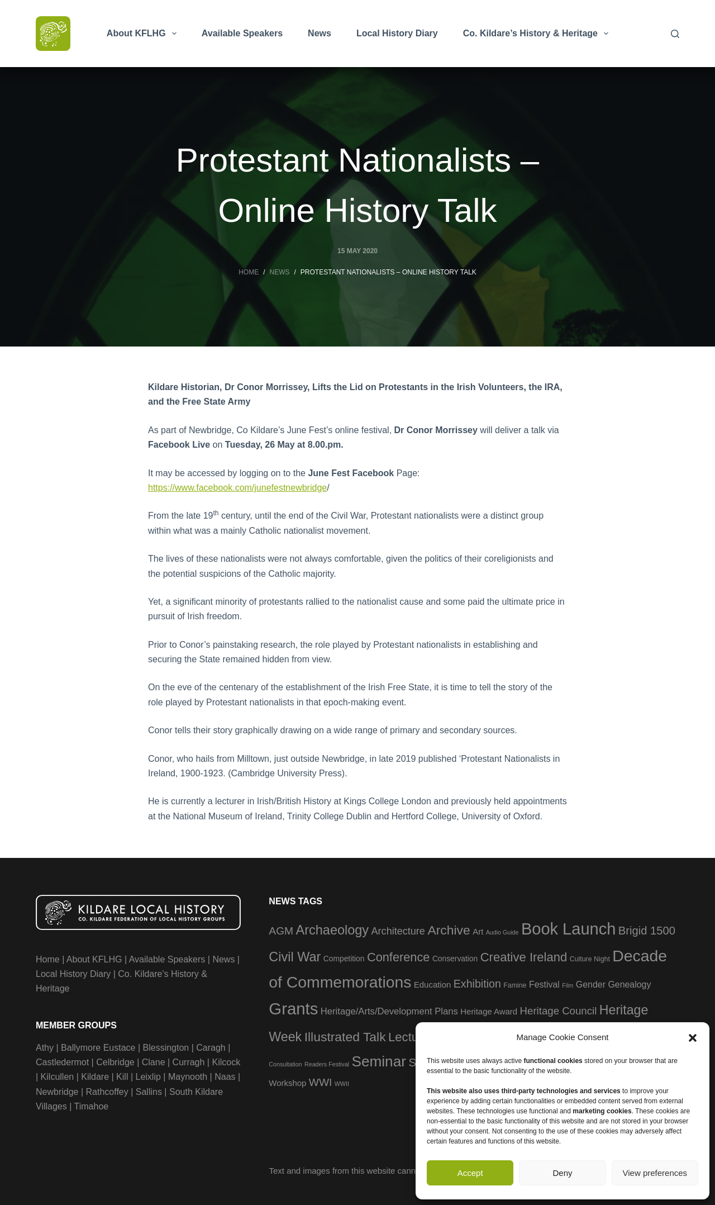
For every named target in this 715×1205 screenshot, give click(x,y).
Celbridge (115, 1062)
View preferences (655, 1173)
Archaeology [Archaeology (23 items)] (332, 930)
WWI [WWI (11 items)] (320, 1082)
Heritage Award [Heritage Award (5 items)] (488, 1011)
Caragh (210, 1047)
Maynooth (187, 1076)
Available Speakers (242, 33)
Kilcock (226, 1062)
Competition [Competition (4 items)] (344, 959)
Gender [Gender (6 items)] (591, 984)
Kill (122, 1076)
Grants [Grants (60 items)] (293, 1008)
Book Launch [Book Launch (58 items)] (568, 929)
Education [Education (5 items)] (432, 984)
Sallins (149, 1092)
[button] (692, 1037)
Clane (153, 1062)
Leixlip (148, 1076)
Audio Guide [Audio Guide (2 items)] (502, 932)
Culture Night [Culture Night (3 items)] (590, 959)
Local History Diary (397, 33)
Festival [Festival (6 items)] (544, 984)
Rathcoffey (107, 1092)
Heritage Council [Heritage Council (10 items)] (558, 1011)
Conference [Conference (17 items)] (398, 957)
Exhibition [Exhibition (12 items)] (477, 984)
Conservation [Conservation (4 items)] (455, 959)
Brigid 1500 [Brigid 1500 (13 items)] (646, 930)
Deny (562, 1173)
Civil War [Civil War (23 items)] (295, 957)
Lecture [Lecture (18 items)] (409, 1037)
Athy (45, 1047)
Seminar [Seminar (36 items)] (378, 1061)
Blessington (166, 1047)
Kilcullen (57, 1076)
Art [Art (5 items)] (478, 931)
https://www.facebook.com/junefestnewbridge (237, 487)
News (319, 33)
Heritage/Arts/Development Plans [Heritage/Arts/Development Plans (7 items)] (389, 1011)
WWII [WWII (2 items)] (342, 1083)
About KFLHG (144, 33)
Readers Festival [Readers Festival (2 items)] (326, 1064)
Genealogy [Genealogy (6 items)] (629, 984)
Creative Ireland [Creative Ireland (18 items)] (524, 957)
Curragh (189, 1062)
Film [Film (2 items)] (567, 985)
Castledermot (62, 1062)
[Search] (675, 34)
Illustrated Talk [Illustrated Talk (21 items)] (345, 1037)
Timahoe (91, 1106)
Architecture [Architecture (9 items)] (398, 931)
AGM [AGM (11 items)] (281, 931)
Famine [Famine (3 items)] (514, 985)
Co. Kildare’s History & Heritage (538, 33)
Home (48, 959)
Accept (470, 1173)
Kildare (95, 1076)
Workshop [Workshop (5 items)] (287, 1083)
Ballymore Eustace (98, 1047)
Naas (224, 1076)
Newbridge (57, 1092)
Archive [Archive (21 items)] (448, 930)
